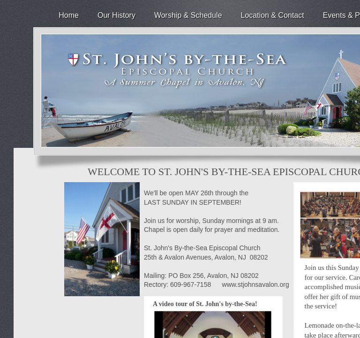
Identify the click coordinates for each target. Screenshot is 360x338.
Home (69, 15)
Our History (116, 15)
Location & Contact (272, 15)
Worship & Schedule (188, 15)
